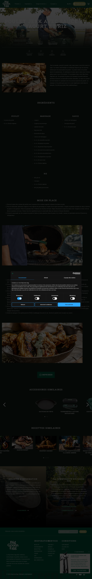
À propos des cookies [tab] (69, 277)
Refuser (23, 304)
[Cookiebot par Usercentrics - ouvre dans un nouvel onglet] (73, 273)
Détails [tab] (46, 277)
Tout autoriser (69, 304)
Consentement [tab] (22, 277)
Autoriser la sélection (46, 304)
